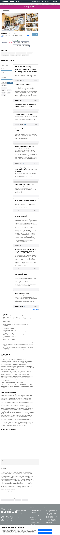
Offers (45, 4)
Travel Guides (56, 4)
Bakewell (16, 491)
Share (36, 34)
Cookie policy (33, 514)
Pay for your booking (35, 520)
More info (33, 517)
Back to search (6, 10)
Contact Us (44, 1)
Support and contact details (36, 510)
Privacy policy (33, 512)
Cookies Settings (45, 527)
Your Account (55, 1)
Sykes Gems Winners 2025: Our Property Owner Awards (51, 520)
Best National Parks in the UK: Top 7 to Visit (51, 511)
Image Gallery (7, 29)
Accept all (45, 533)
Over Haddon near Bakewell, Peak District (16, 36)
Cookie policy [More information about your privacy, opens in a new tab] (6, 533)
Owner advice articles (35, 522)
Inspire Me (33, 524)
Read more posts (49, 522)
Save (33, 34)
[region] (30, 530)
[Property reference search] (15, 4)
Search (10, 82)
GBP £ (48, 1)
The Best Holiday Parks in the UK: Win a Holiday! (51, 517)
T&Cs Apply (30, 7)
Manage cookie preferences (36, 515)
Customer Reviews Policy (36, 519)
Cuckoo (4, 33)
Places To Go (40, 4)
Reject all (44, 530)
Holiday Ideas (50, 4)
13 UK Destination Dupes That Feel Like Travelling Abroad (51, 514)
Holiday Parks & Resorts (32, 4)
